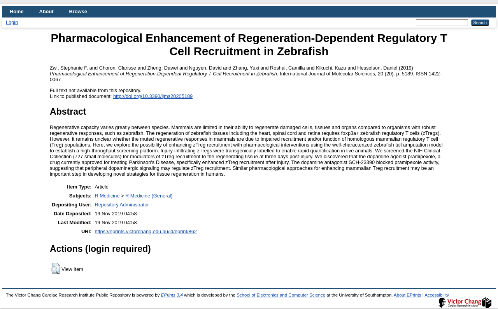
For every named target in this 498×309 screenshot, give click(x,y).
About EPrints (407, 295)
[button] (55, 268)
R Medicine (107, 196)
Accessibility (436, 295)
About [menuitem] (46, 11)
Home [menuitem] (17, 11)
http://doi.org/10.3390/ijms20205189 (153, 96)
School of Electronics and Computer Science (281, 295)
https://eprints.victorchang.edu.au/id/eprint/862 (146, 231)
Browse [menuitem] (78, 11)
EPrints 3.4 (172, 295)
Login (12, 22)
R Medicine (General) (149, 196)
